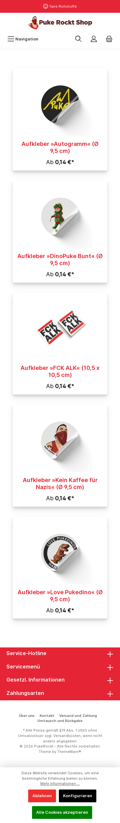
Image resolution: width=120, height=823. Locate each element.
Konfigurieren (77, 795)
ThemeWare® (69, 751)
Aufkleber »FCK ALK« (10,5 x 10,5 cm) (60, 371)
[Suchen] (78, 39)
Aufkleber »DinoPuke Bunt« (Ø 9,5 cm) (60, 259)
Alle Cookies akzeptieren (62, 812)
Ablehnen (42, 795)
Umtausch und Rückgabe (60, 720)
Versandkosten (67, 735)
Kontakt (47, 715)
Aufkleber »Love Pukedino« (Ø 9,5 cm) (60, 596)
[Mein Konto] (93, 39)
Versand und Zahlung (78, 715)
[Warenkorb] (109, 39)
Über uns (27, 715)
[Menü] (23, 39)
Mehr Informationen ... (60, 783)
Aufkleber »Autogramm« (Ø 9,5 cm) (60, 147)
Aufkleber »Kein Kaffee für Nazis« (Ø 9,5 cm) (60, 483)
